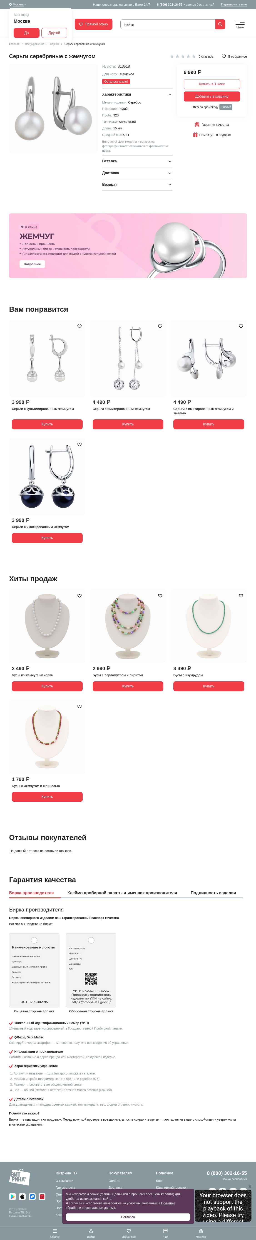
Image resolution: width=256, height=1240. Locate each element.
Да (26, 33)
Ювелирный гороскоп (171, 1187)
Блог (159, 1181)
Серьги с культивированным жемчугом (43, 409)
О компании (64, 1181)
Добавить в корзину (212, 96)
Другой (54, 33)
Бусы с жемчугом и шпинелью (36, 786)
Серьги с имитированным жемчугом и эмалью (203, 411)
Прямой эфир (93, 24)
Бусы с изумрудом (188, 675)
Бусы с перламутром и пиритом (118, 675)
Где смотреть (65, 1187)
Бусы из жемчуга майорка (32, 675)
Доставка (115, 1187)
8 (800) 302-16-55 (169, 4)
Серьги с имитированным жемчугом (121, 409)
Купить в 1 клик (212, 84)
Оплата (114, 1181)
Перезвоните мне (234, 4)
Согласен (128, 1217)
